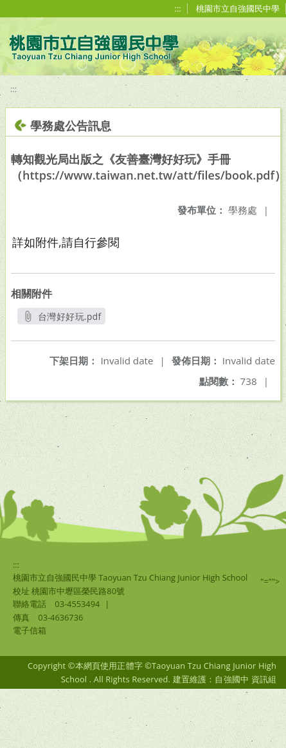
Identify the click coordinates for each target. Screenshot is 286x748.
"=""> (270, 581)
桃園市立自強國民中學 (238, 8)
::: (178, 8)
